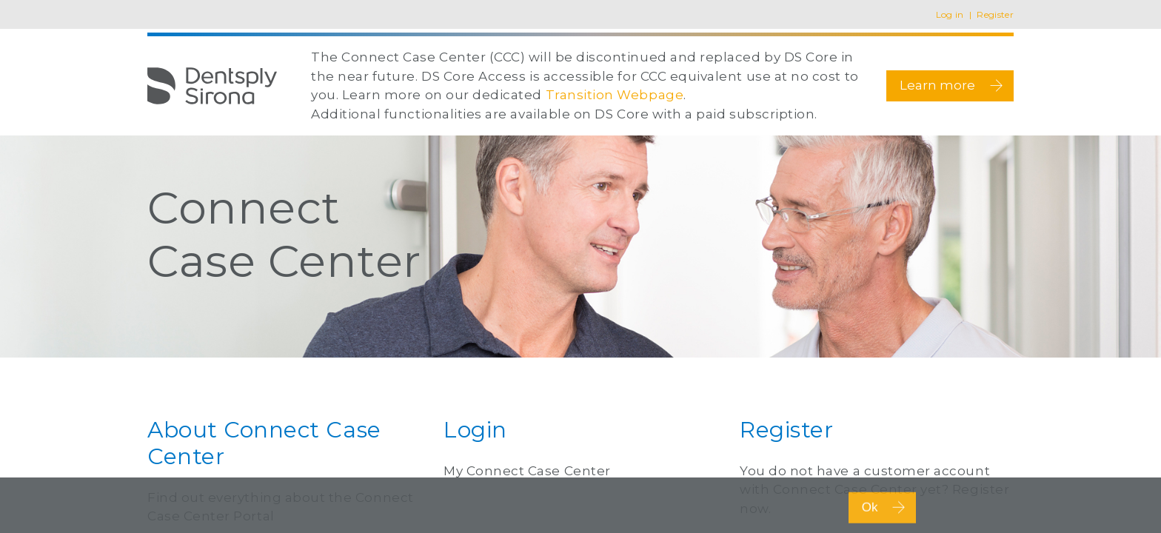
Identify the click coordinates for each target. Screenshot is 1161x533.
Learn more (952, 86)
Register (995, 14)
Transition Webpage (615, 94)
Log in (950, 14)
